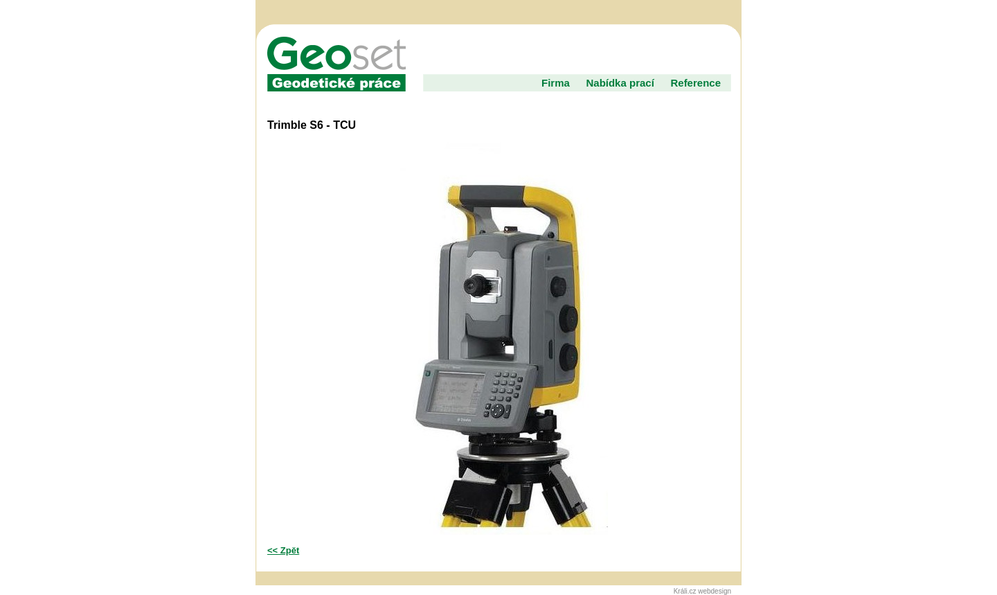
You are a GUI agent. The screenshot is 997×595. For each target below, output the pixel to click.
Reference (695, 83)
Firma (555, 83)
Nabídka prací (620, 83)
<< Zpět (283, 550)
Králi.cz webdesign (702, 591)
